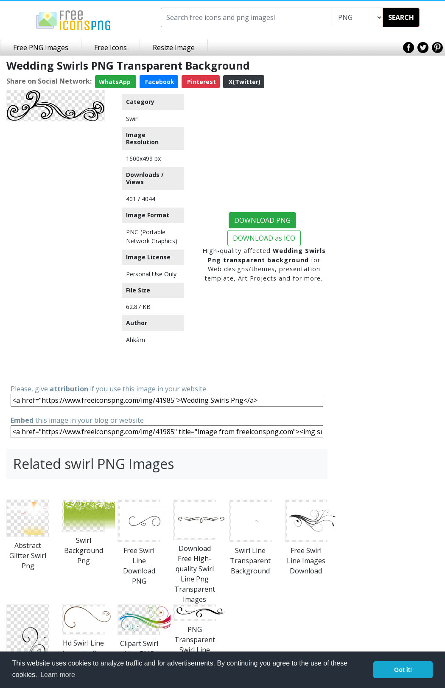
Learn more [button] (57, 674)
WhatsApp (115, 82)
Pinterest (200, 82)
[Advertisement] (55, 252)
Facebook (158, 82)
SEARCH (401, 17)
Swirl (132, 119)
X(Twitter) (243, 82)
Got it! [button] (403, 669)
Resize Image (174, 47)
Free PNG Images (40, 47)
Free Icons (110, 47)
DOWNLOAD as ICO (264, 238)
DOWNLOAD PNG (262, 220)
